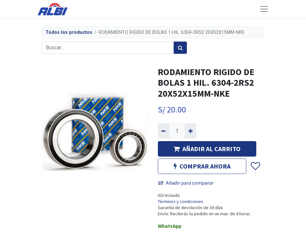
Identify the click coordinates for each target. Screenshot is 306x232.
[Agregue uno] (190, 130)
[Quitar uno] (163, 130)
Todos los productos (69, 32)
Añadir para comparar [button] (186, 182)
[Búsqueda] (180, 48)
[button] (255, 166)
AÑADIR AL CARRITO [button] (207, 149)
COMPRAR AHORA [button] (202, 166)
